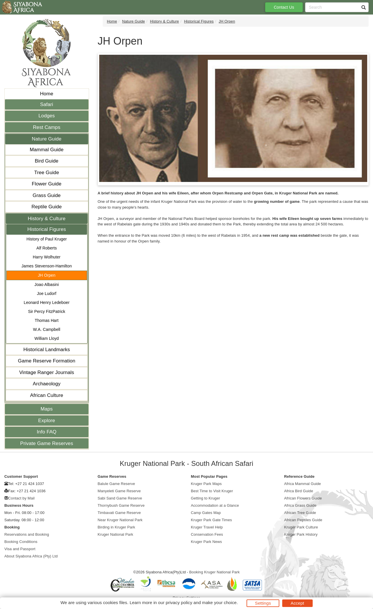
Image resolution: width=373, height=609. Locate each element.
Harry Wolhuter (46, 257)
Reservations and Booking (26, 534)
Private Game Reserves (46, 443)
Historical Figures (46, 229)
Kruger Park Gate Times (211, 520)
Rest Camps (46, 127)
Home (46, 93)
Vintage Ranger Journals (46, 372)
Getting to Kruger (205, 498)
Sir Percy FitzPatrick (46, 311)
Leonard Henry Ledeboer (47, 302)
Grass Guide (46, 195)
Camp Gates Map (206, 512)
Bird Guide (46, 161)
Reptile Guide (47, 206)
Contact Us (284, 7)
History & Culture (47, 218)
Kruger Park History (301, 534)
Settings (263, 603)
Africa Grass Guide (300, 505)
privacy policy (179, 602)
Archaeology (47, 383)
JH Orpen (46, 275)
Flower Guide (46, 184)
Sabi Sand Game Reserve (120, 498)
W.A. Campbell (46, 329)
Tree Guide (46, 172)
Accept (297, 603)
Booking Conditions (20, 541)
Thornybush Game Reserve (121, 505)
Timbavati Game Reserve (119, 512)
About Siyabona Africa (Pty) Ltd (31, 556)
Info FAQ (47, 432)
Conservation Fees (207, 534)
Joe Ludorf (46, 293)
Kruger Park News (206, 541)
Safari (46, 104)
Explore (46, 420)
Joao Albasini (47, 284)
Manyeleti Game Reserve (119, 491)
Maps (47, 409)
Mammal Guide (47, 149)
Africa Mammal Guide (302, 484)
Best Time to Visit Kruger (212, 491)
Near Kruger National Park (120, 520)
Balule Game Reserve (116, 484)
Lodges (47, 115)
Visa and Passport (19, 549)
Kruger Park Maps (206, 484)
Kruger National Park (115, 534)
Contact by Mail (21, 498)
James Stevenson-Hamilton (46, 266)
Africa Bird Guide (298, 491)
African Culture (46, 395)
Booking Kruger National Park (214, 572)
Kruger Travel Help (207, 527)
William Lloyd (47, 338)
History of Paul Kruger (46, 239)
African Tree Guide (300, 512)
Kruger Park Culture (301, 527)
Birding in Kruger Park (116, 527)
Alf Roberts (47, 248)
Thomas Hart (47, 320)
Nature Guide (46, 139)
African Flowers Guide (303, 498)
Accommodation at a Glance (215, 505)
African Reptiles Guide (303, 520)
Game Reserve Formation (46, 361)
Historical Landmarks (46, 349)
